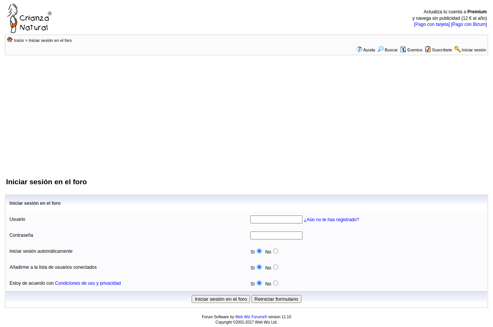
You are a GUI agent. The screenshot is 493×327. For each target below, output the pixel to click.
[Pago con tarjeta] (432, 24)
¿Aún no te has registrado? (331, 219)
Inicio (19, 40)
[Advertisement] (246, 120)
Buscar (388, 50)
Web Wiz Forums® (251, 317)
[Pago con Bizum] (469, 24)
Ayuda (369, 50)
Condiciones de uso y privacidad (88, 283)
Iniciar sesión (474, 50)
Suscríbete (442, 50)
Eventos (411, 50)
